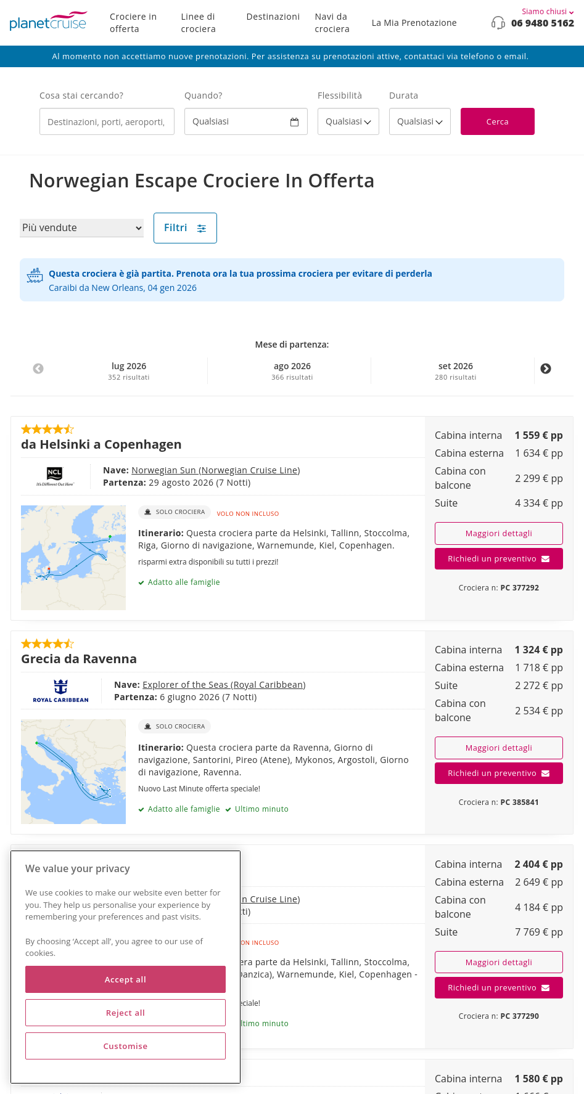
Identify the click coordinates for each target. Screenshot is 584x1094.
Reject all (126, 1012)
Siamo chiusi (548, 11)
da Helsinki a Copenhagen (101, 443)
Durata (404, 95)
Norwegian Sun (165, 470)
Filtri (185, 227)
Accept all (125, 979)
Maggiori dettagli (499, 533)
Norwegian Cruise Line (249, 470)
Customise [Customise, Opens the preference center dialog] (125, 1045)
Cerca (498, 121)
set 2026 (455, 371)
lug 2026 (129, 371)
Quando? (203, 95)
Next (546, 375)
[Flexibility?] (348, 121)
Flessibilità (340, 95)
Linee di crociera (198, 22)
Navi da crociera (332, 22)
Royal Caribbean (268, 684)
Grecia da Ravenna (79, 658)
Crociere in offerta (133, 22)
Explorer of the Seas (186, 684)
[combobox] (107, 121)
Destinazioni (273, 16)
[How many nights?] (420, 121)
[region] (125, 967)
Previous (38, 375)
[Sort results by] (82, 228)
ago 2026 (292, 371)
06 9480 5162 (542, 23)
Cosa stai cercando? (81, 95)
